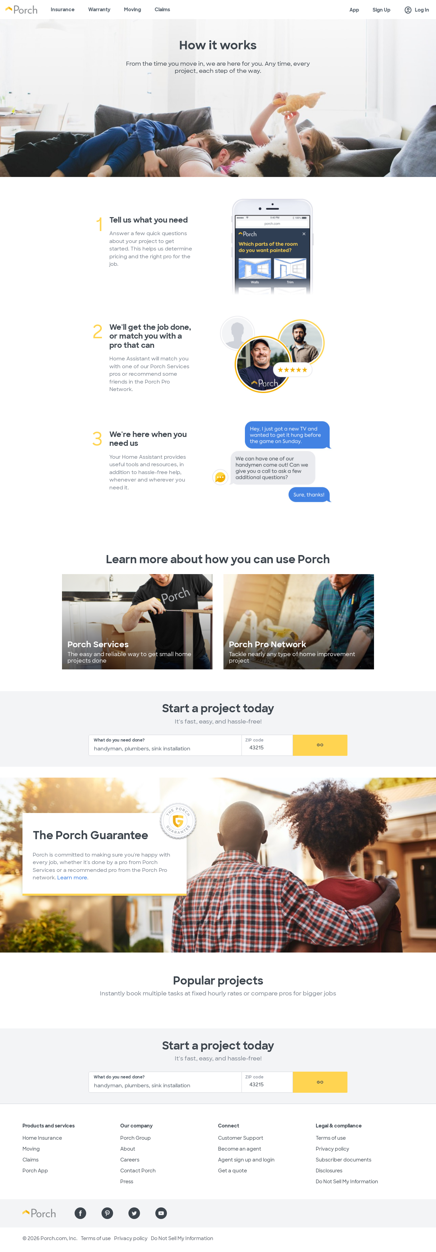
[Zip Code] (269, 748)
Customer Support (240, 1138)
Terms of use (331, 1138)
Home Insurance (42, 1138)
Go (320, 745)
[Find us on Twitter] (134, 1213)
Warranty (99, 9)
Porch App (35, 1171)
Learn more (72, 877)
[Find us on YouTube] (161, 1213)
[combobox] (165, 745)
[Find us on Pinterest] (107, 1213)
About (127, 1149)
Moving (132, 9)
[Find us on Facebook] (80, 1213)
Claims (162, 9)
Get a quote (232, 1171)
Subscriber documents (343, 1160)
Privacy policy (332, 1149)
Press (126, 1181)
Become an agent (239, 1149)
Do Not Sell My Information (347, 1181)
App (354, 10)
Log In (416, 10)
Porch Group (135, 1138)
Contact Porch (138, 1171)
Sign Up (381, 10)
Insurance (63, 9)
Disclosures (329, 1171)
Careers (129, 1160)
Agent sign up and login (246, 1160)
